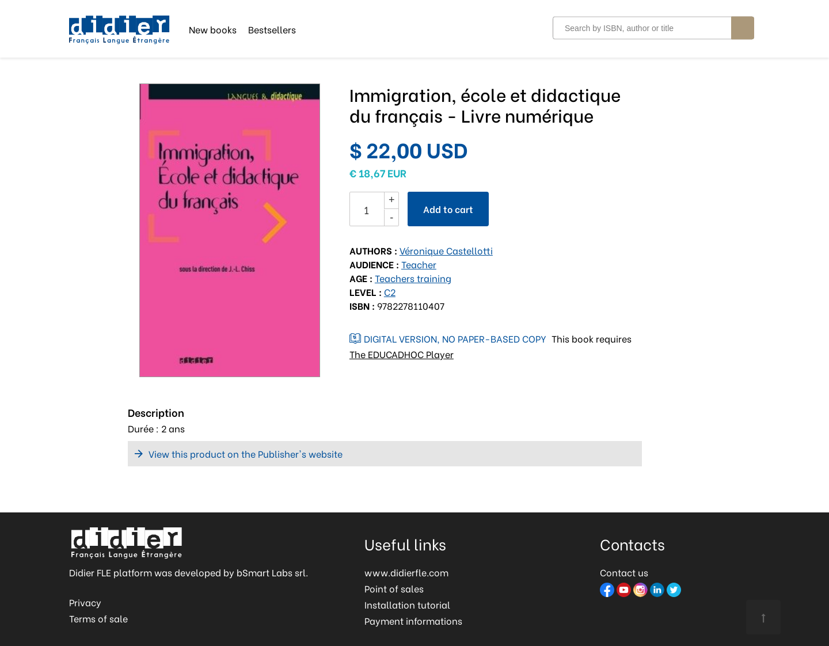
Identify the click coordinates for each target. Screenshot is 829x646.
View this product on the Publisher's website (246, 453)
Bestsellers (272, 28)
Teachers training (413, 277)
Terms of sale (98, 618)
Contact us (624, 572)
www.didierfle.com (406, 572)
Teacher (418, 264)
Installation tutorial (407, 604)
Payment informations (413, 620)
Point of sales (394, 588)
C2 (390, 291)
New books (213, 28)
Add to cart (448, 208)
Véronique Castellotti (446, 250)
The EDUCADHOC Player (401, 353)
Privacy (85, 602)
